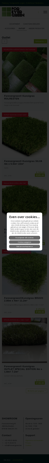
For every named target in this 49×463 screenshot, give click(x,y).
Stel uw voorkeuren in (24, 246)
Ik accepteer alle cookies (25, 238)
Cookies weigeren (24, 242)
